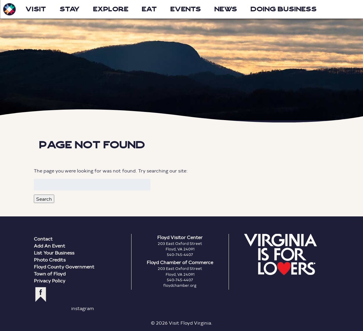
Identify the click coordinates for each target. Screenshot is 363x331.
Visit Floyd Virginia (9, 9)
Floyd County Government (64, 266)
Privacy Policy (49, 280)
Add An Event (49, 245)
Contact (43, 238)
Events (185, 9)
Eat (149, 9)
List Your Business (54, 252)
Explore (110, 9)
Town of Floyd (50, 273)
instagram (82, 308)
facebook (41, 294)
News (225, 9)
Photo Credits (50, 259)
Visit (35, 9)
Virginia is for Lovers (280, 254)
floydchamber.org (180, 285)
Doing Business (283, 9)
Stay (69, 9)
